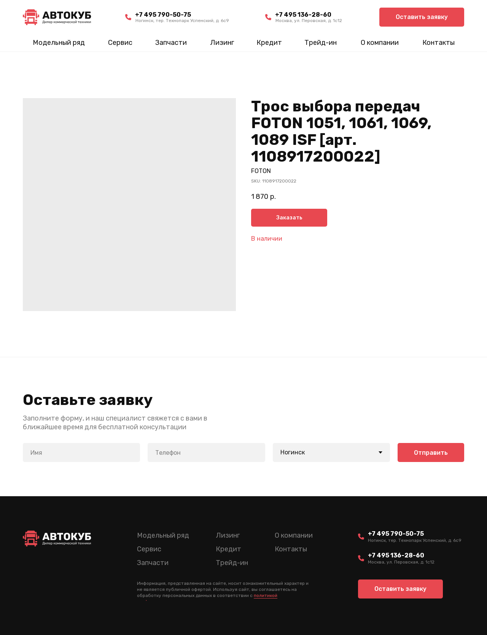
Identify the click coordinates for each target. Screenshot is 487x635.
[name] (81, 452)
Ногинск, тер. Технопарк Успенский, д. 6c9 (182, 20)
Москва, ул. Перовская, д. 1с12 (308, 20)
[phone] (206, 452)
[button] (421, 17)
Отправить (431, 452)
